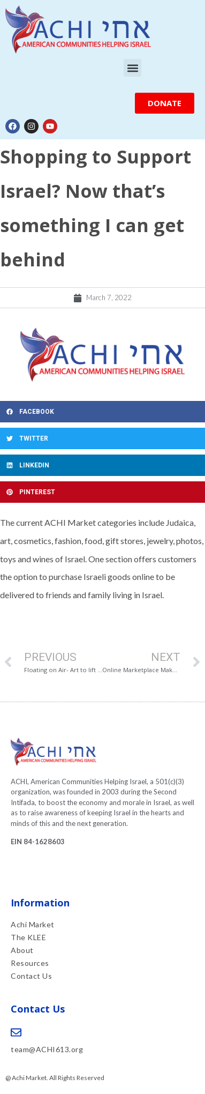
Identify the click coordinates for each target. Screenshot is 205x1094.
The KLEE (29, 937)
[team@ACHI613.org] (16, 1032)
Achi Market (33, 924)
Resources (30, 963)
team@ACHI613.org (47, 1049)
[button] (132, 68)
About (22, 950)
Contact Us (31, 975)
